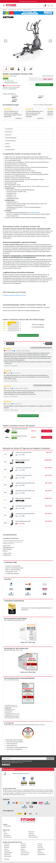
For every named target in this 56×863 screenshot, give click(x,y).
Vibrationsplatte (7, 856)
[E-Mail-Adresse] (24, 758)
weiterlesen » (18, 118)
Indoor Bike (40, 847)
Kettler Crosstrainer (27, 9)
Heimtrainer (6, 851)
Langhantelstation (8, 852)
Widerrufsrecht (32, 835)
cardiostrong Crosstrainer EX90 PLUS (25, 513)
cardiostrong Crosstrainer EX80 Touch (25, 490)
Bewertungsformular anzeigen (28, 335)
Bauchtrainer (40, 852)
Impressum (31, 833)
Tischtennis (6, 847)
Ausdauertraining (11, 9)
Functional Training (25, 852)
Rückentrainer (7, 854)
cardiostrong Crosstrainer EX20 (23, 452)
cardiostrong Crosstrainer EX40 (23, 506)
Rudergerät (6, 845)
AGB (5, 831)
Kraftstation (23, 845)
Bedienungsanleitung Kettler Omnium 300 (14, 295)
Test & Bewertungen (10, 140)
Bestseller (7, 146)
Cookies (5, 833)
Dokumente (8, 134)
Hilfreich (6, 365)
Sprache (48, 343)
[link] (11, 584)
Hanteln (6, 849)
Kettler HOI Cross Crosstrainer (23, 498)
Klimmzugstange (24, 854)
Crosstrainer (19, 9)
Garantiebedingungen (10, 137)
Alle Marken (6, 859)
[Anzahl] (32, 84)
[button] (6, 41)
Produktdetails (9, 129)
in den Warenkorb (44, 84)
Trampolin (39, 845)
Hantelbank (23, 847)
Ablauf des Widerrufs (33, 837)
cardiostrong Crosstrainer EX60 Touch (25, 483)
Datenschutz (31, 831)
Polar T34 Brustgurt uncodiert (19, 436)
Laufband (39, 844)
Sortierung (9, 343)
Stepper (39, 851)
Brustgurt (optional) (35, 212)
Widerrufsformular (8, 837)
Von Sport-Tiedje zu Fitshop (9, 788)
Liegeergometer (41, 849)
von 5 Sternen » (43, 105)
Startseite (5, 9)
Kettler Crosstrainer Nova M (22, 460)
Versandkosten (7, 835)
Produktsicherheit (9, 149)
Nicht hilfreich (14, 365)
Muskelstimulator (41, 854)
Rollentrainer (23, 851)
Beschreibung (8, 132)
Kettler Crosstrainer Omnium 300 (21, 773)
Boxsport (23, 849)
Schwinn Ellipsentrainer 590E (22, 521)
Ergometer (23, 844)
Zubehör (7, 143)
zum (7, 826)
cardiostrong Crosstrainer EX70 (23, 475)
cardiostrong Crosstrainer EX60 (23, 467)
